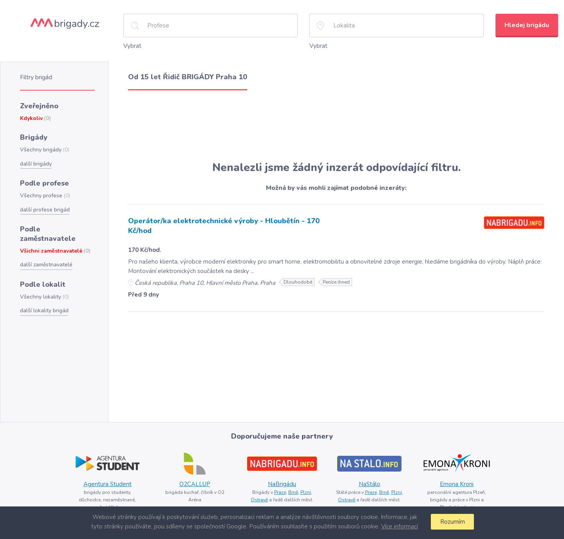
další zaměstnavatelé (46, 264)
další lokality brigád (44, 310)
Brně (293, 492)
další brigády (36, 164)
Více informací (399, 526)
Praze (280, 492)
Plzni (305, 492)
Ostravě (259, 500)
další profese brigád (45, 209)
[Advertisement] (336, 125)
